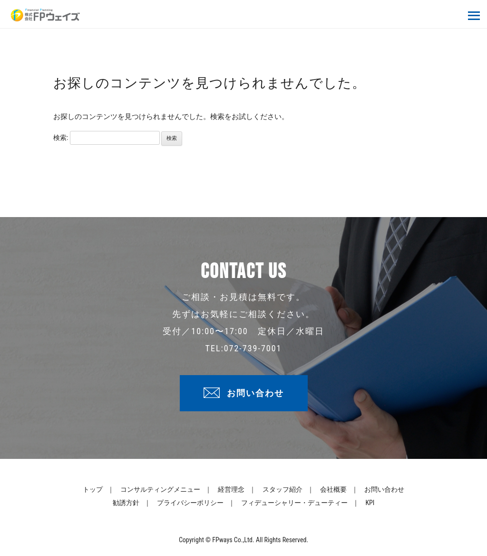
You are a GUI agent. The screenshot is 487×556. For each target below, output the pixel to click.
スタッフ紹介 (282, 489)
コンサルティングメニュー (160, 489)
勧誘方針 (126, 502)
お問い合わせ (255, 393)
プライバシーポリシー (190, 502)
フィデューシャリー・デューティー (294, 502)
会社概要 (333, 489)
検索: (60, 137)
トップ (93, 489)
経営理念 (231, 489)
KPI (369, 502)
